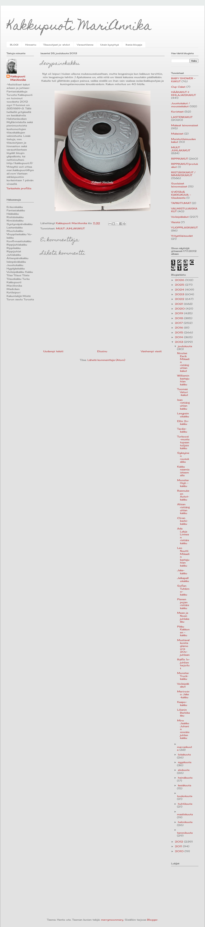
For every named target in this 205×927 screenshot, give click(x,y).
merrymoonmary (112, 919)
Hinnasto (30, 44)
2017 (179, 322)
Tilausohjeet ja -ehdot (56, 44)
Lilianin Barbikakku (183, 712)
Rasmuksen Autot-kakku (183, 495)
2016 (179, 327)
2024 (180, 289)
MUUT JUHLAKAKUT (70, 228)
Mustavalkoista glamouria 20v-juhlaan (183, 647)
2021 (179, 303)
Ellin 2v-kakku (183, 423)
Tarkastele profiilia (19, 188)
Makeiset (177, 133)
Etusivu (102, 351)
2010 (179, 851)
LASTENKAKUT (181, 117)
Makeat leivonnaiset (184, 125)
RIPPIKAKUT (179, 158)
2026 (180, 279)
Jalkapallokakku (183, 579)
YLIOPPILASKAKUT (184, 227)
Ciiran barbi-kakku (182, 520)
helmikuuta (185, 822)
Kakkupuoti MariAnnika (79, 27)
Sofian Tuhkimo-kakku (183, 590)
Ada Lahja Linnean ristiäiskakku (183, 536)
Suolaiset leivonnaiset (179, 185)
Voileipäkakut (180, 216)
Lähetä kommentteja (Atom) (106, 359)
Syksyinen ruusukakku (183, 457)
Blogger (152, 919)
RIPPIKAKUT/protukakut (184, 165)
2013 (179, 341)
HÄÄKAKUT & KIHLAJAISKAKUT (183, 93)
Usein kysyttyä (109, 44)
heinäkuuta (185, 777)
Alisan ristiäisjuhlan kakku (183, 509)
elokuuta (183, 769)
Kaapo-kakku (182, 703)
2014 (179, 337)
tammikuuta (185, 832)
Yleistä (175, 222)
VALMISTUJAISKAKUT (184, 210)
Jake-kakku (182, 572)
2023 (180, 294)
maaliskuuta (185, 814)
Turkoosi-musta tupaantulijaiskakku (183, 442)
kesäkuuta (184, 785)
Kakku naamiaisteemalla (183, 471)
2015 (179, 332)
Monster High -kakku (183, 483)
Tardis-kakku (182, 430)
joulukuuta (185, 346)
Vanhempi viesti (151, 351)
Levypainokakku (183, 415)
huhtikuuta (185, 803)
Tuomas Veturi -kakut (182, 392)
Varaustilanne (85, 44)
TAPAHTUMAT (181, 203)
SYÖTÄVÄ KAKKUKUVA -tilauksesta (181, 194)
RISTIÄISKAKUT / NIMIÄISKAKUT (183, 174)
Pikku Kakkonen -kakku (183, 631)
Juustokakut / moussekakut (180, 105)
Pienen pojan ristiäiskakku (183, 604)
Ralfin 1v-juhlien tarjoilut (183, 664)
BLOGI (14, 44)
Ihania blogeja (134, 44)
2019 (179, 313)
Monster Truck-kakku (183, 675)
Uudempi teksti (53, 351)
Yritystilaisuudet (182, 235)
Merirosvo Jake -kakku (183, 694)
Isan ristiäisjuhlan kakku (183, 404)
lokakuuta (184, 754)
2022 (180, 298)
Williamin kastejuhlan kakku (183, 380)
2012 (179, 841)
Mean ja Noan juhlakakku (183, 617)
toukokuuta (184, 796)
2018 (179, 318)
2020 (180, 308)
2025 (180, 284)
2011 (179, 846)
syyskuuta (184, 762)
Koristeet (177, 111)
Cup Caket (178, 86)
